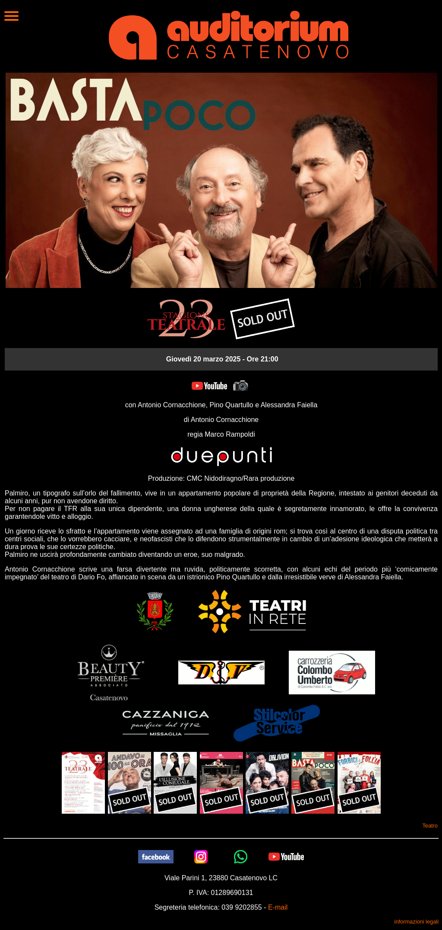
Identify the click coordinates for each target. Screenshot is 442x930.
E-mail (277, 907)
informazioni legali (417, 921)
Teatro (430, 825)
